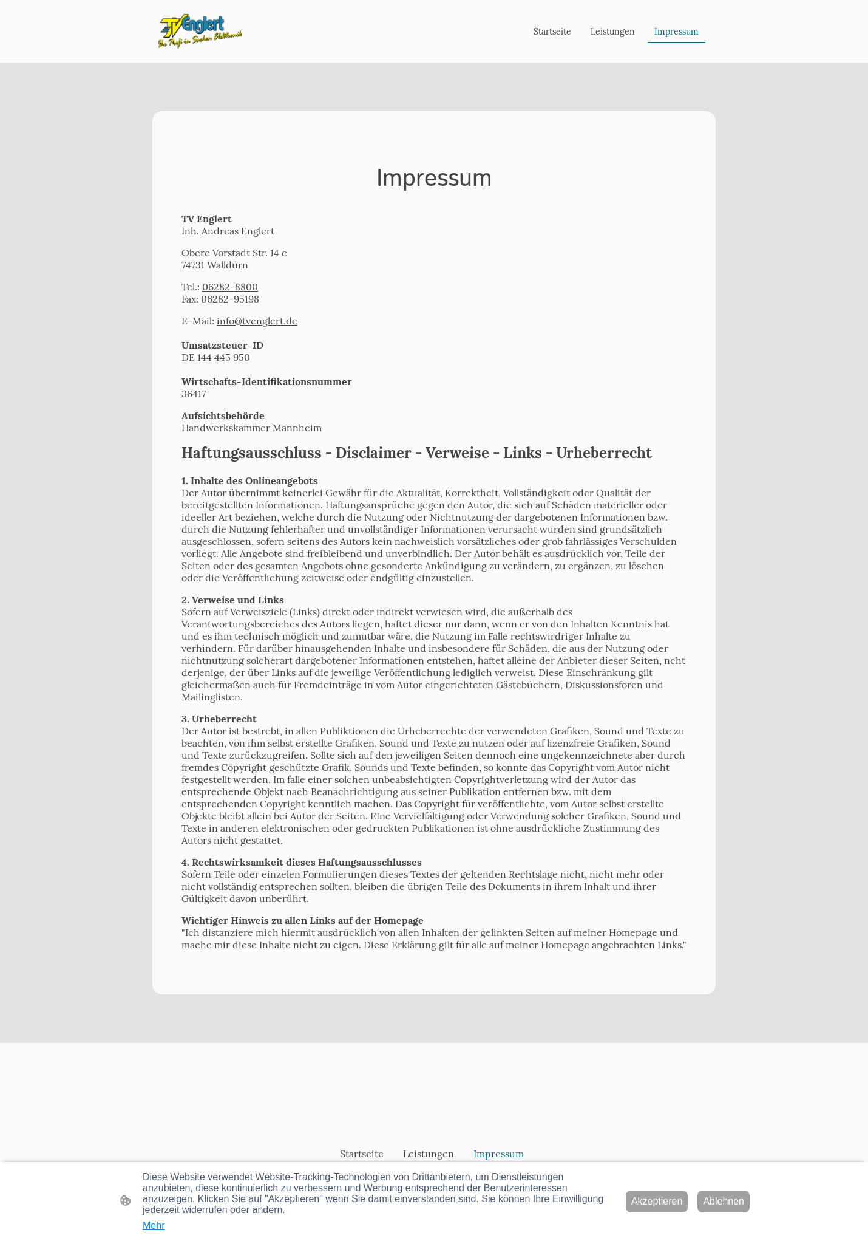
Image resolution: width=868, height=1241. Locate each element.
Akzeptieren (657, 1201)
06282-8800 (230, 287)
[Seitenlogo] (199, 31)
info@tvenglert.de (257, 321)
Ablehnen (723, 1201)
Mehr (153, 1225)
